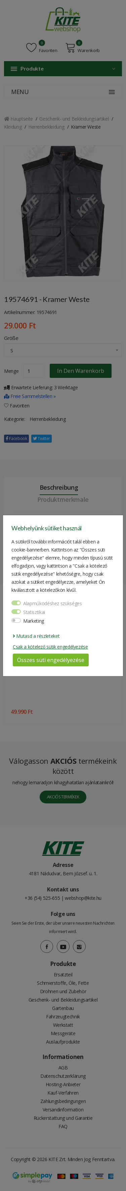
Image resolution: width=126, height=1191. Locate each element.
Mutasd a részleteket (36, 636)
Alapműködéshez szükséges (52, 603)
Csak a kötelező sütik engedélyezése (50, 647)
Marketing (33, 621)
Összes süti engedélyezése (50, 660)
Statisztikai (34, 612)
